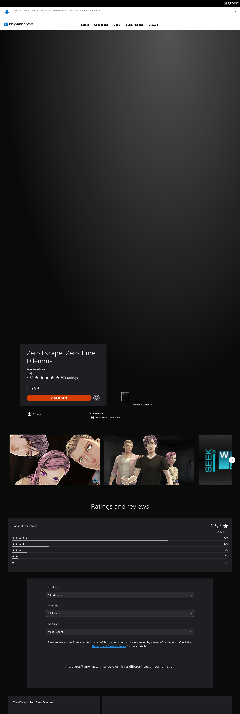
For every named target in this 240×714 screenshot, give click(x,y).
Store (82, 10)
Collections (101, 21)
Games (15, 10)
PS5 (25, 10)
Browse (153, 21)
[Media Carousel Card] (55, 456)
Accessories (58, 10)
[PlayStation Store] (19, 20)
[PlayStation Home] (6, 10)
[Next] (232, 456)
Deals (117, 21)
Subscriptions (134, 21)
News (72, 10)
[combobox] (120, 591)
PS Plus (44, 10)
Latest (85, 21)
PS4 (34, 10)
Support (94, 10)
